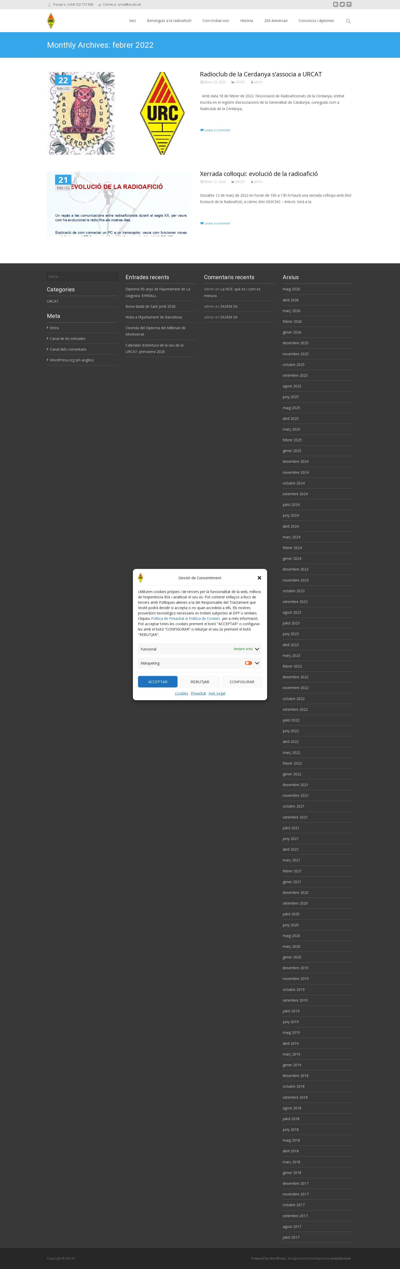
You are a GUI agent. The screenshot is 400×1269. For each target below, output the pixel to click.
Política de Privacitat (167, 623)
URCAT (240, 82)
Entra (54, 327)
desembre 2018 (295, 1075)
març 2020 (291, 946)
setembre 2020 (295, 903)
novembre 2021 (296, 795)
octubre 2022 (294, 698)
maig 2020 (291, 935)
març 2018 (291, 1161)
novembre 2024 (296, 472)
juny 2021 (291, 838)
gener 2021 (292, 881)
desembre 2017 (295, 1183)
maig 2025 (291, 407)
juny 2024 (291, 515)
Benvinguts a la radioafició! (169, 20)
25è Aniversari (276, 20)
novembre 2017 (296, 1194)
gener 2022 (292, 774)
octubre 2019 (294, 989)
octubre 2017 (294, 1204)
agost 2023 (292, 612)
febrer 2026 (292, 321)
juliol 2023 (291, 623)
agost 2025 (292, 386)
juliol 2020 (291, 913)
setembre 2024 (295, 493)
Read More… (211, 118)
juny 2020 (291, 924)
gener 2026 (292, 332)
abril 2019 (291, 1043)
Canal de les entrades (67, 338)
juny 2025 (291, 396)
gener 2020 (292, 957)
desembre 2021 (295, 784)
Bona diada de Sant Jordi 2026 (151, 306)
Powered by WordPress (269, 1258)
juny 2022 (291, 730)
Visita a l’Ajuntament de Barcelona (154, 317)
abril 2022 (291, 741)
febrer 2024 (292, 547)
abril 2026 (291, 300)
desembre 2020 (295, 892)
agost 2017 (292, 1226)
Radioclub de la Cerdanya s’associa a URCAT (261, 74)
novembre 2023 (296, 580)
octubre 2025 (294, 364)
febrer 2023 (292, 666)
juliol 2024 (291, 504)
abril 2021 (291, 849)
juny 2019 (291, 1021)
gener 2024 (292, 558)
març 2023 (291, 655)
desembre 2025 (295, 342)
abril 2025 (291, 418)
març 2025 (291, 429)
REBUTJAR (200, 687)
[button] (259, 583)
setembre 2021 (295, 817)
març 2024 (291, 537)
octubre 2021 (294, 806)
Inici (132, 20)
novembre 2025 (296, 353)
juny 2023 (291, 633)
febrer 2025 (292, 439)
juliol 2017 (291, 1237)
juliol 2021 (291, 827)
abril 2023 (291, 644)
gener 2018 (292, 1172)
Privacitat (198, 698)
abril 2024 (291, 526)
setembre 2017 (295, 1215)
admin (258, 82)
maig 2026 (291, 289)
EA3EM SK (229, 306)
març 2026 (291, 310)
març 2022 (291, 752)
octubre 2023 (294, 590)
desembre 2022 (295, 676)
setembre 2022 (295, 709)
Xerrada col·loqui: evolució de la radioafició (259, 173)
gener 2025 (292, 450)
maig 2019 (291, 1032)
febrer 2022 (292, 763)
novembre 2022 (296, 687)
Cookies (181, 698)
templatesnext (340, 1258)
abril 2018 (291, 1150)
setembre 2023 (295, 601)
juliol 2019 (291, 1011)
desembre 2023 (295, 569)
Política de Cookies (204, 623)
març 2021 (291, 860)
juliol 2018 (291, 1118)
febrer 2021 (292, 871)
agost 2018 (292, 1108)
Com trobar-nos (216, 20)
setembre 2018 (295, 1097)
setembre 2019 (295, 1000)
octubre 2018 (294, 1086)
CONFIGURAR (242, 687)
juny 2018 (291, 1129)
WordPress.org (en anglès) (72, 360)
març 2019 (291, 1054)
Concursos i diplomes (316, 20)
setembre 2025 (295, 375)
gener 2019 (292, 1064)
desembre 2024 (295, 461)
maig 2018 (291, 1140)
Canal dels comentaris (68, 349)
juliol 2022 (291, 720)
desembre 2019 (295, 967)
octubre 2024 (294, 483)
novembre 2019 (296, 978)
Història (246, 20)
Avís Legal (217, 698)
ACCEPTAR (157, 687)
